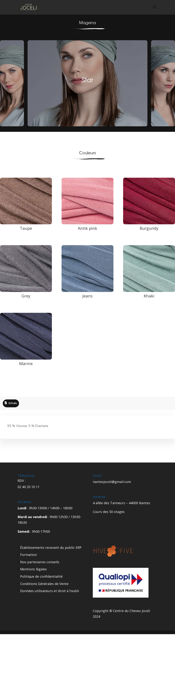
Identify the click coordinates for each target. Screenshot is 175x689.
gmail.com (123, 482)
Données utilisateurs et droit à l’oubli (49, 591)
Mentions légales (33, 569)
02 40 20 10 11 (28, 487)
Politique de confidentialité (41, 576)
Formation (28, 554)
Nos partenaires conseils (39, 562)
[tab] (11, 403)
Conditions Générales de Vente (44, 584)
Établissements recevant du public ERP (50, 547)
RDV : (22, 480)
